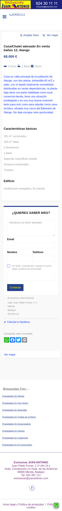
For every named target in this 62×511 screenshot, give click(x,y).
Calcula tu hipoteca (18, 322)
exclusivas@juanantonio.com (31, 478)
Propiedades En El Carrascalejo (17, 445)
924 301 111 (33, 475)
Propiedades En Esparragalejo (16, 424)
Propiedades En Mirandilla (14, 410)
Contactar (15, 287)
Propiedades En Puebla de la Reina (19, 417)
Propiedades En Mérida (13, 396)
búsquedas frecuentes (17, 389)
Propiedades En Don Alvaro (15, 403)
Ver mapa (52, 35)
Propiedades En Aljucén (13, 431)
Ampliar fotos (31, 35)
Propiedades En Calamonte (15, 438)
